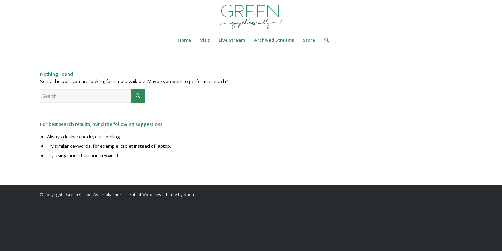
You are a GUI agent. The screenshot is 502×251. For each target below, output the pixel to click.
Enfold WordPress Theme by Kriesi (161, 194)
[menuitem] (184, 40)
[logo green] (251, 15)
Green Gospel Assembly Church (96, 194)
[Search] (324, 40)
